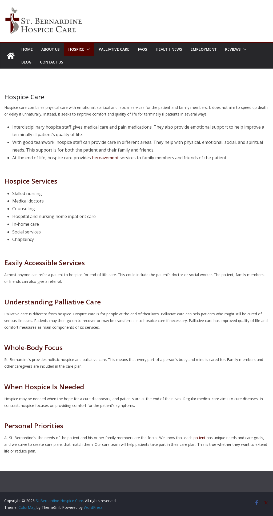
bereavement (105, 158)
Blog (26, 62)
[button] (87, 49)
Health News (169, 49)
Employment (203, 49)
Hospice (76, 49)
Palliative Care (114, 49)
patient (199, 437)
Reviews (233, 49)
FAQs (142, 49)
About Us (50, 49)
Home (27, 49)
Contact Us (51, 62)
